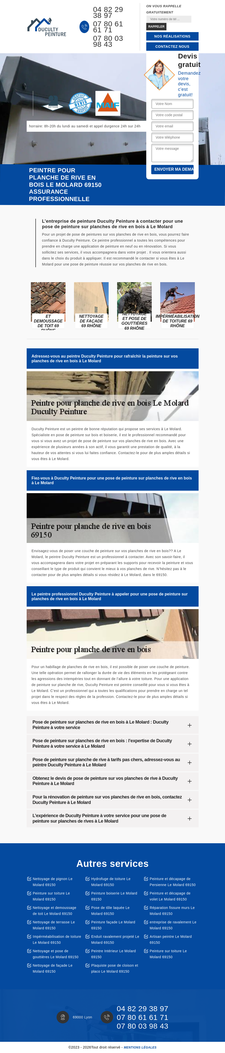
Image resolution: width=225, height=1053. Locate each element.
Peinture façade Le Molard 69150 (113, 925)
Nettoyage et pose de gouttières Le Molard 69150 (55, 954)
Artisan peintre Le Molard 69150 (171, 940)
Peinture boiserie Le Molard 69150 (114, 896)
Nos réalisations (172, 36)
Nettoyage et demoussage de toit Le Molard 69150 (54, 911)
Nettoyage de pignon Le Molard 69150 (53, 882)
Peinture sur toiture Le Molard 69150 (51, 896)
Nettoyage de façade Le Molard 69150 (53, 968)
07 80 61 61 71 (108, 27)
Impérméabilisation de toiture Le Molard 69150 (57, 940)
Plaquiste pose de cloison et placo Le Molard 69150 (114, 968)
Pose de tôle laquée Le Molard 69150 (110, 911)
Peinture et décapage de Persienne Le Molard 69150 (173, 882)
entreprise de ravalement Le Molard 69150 (173, 925)
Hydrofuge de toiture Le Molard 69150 (111, 882)
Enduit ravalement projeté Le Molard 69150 (115, 940)
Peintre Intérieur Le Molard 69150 (113, 954)
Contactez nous (172, 47)
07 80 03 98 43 (108, 41)
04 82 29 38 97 (108, 12)
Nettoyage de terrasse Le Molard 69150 (54, 925)
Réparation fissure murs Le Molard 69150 (172, 911)
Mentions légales (140, 1047)
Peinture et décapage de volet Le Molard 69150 (170, 896)
